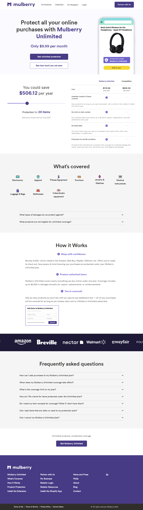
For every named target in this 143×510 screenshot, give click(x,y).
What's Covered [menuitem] (15, 478)
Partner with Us (124, 4)
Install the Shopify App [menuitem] (51, 491)
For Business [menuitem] (46, 4)
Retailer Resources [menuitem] (49, 487)
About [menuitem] (76, 483)
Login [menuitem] (84, 5)
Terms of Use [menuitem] (18, 507)
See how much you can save (49, 65)
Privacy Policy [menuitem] (45, 507)
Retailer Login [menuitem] (46, 483)
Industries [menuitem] (59, 4)
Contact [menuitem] (77, 491)
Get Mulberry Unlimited (71, 443)
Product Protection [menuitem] (16, 487)
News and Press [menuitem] (80, 474)
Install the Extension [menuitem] (16, 491)
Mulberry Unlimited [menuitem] (16, 474)
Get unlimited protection (49, 56)
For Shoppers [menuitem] (72, 5)
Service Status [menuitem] (58, 507)
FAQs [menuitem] (75, 478)
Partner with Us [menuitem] (47, 474)
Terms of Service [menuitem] (32, 507)
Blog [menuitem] (75, 487)
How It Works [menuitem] (13, 483)
